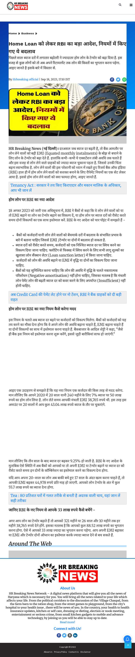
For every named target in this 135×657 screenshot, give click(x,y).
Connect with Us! (67, 628)
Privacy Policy (60, 652)
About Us (67, 588)
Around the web (30, 543)
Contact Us (73, 652)
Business (27, 33)
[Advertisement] (68, 363)
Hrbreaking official (25, 79)
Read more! (67, 622)
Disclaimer (85, 652)
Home (13, 33)
